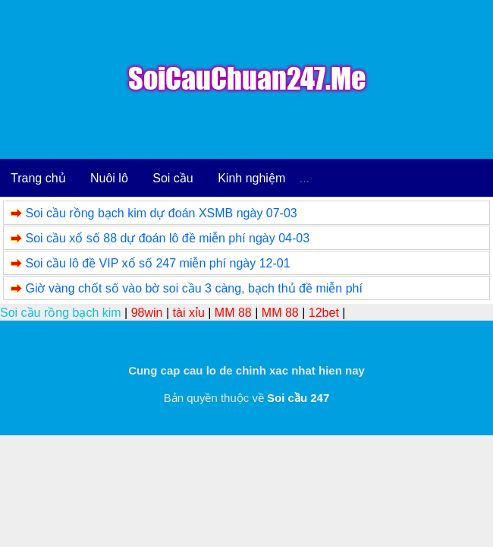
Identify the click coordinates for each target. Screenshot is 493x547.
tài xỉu (189, 312)
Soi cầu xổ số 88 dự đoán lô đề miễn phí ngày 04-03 (167, 238)
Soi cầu (172, 178)
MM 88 (233, 312)
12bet (324, 312)
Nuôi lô (109, 178)
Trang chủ (38, 178)
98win (147, 312)
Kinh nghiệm (251, 178)
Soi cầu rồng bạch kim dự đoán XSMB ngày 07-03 (161, 213)
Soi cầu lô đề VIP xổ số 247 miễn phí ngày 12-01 (157, 263)
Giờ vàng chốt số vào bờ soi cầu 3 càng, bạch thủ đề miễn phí (193, 288)
